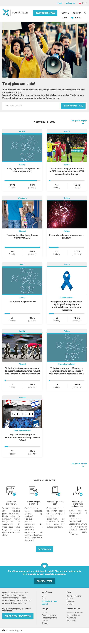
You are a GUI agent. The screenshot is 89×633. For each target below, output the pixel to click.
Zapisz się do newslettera (18, 616)
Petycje (65, 13)
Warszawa (22, 198)
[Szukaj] (85, 12)
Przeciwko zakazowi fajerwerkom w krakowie (66, 236)
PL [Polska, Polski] (81, 3)
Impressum (71, 618)
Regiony (45, 623)
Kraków (67, 198)
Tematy (45, 620)
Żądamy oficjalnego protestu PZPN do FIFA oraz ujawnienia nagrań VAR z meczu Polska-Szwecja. (66, 171)
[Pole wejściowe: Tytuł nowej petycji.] (32, 106)
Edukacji (22, 231)
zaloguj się (70, 3)
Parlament (71, 601)
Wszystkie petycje (49, 615)
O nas (64, 18)
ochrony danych (73, 615)
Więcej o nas (44, 549)
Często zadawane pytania (74, 597)
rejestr (59, 3)
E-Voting (70, 604)
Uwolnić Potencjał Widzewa (22, 301)
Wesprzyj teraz (44, 581)
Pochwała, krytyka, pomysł (50, 602)
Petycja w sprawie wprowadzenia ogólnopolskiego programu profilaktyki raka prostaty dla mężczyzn (66, 305)
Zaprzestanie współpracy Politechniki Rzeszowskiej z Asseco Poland (22, 437)
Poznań (22, 131)
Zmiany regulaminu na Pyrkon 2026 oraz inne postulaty (22, 170)
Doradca (77, 13)
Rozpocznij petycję (45, 13)
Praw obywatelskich (66, 364)
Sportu (67, 164)
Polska (67, 131)
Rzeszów (22, 398)
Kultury (22, 164)
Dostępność (71, 620)
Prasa (44, 599)
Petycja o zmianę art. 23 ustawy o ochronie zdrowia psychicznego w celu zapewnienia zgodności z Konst (66, 371)
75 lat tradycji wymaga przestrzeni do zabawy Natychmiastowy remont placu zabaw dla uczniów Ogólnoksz (22, 371)
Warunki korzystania (75, 612)
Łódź (22, 265)
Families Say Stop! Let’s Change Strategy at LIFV (22, 236)
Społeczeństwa (66, 297)
